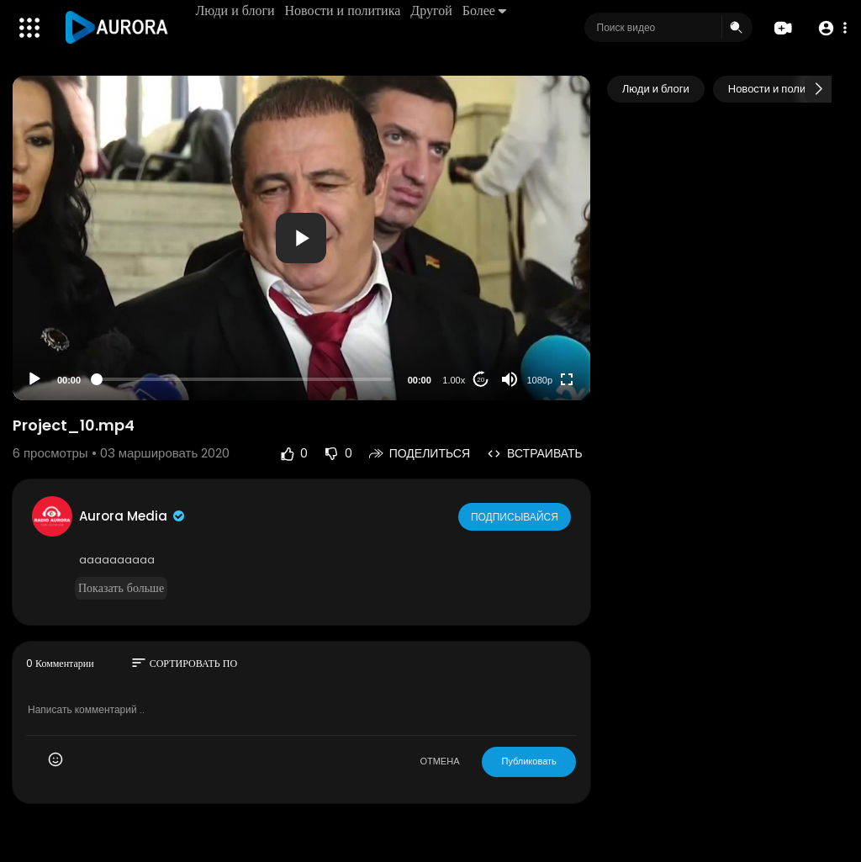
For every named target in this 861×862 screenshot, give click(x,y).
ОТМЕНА (439, 761)
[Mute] (509, 379)
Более (486, 10)
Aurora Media (133, 516)
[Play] (34, 379)
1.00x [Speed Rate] (453, 380)
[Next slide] (818, 89)
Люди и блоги (237, 10)
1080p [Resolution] (540, 380)
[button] (829, 28)
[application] (301, 238)
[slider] (244, 379)
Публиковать (528, 761)
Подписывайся (516, 515)
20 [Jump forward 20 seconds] (480, 379)
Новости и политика (345, 10)
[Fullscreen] (566, 379)
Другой (433, 10)
